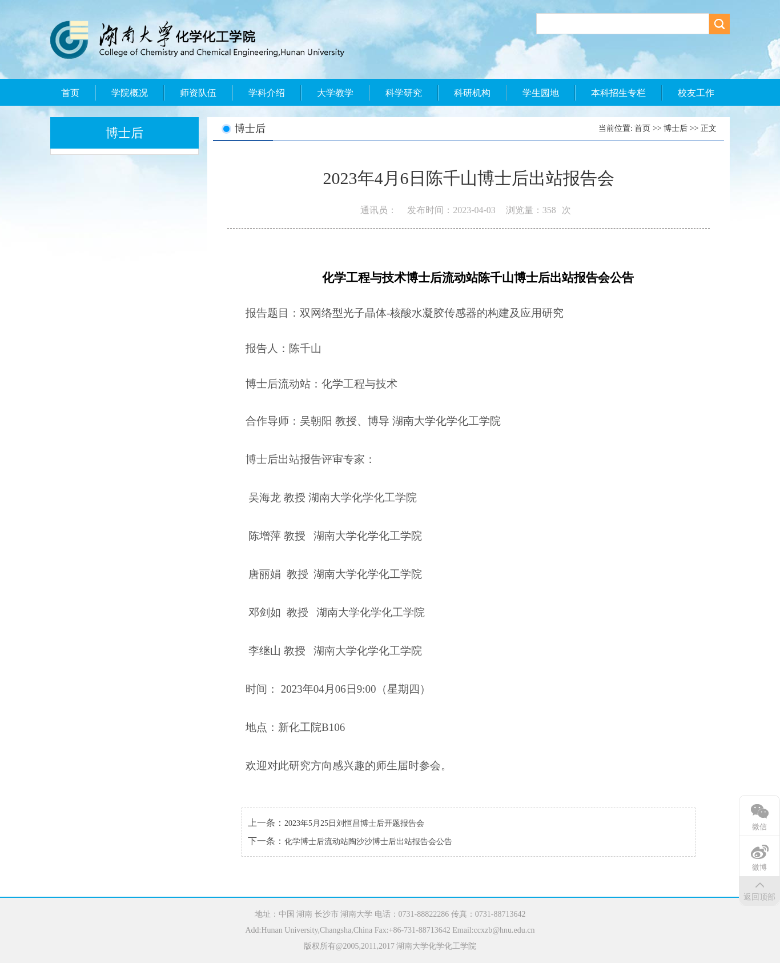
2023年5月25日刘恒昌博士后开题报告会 (354, 823)
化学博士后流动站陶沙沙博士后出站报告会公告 (368, 841)
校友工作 (696, 93)
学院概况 (129, 93)
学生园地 (540, 93)
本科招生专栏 (618, 93)
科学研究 (403, 93)
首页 (70, 93)
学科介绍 (266, 93)
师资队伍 (198, 93)
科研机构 (472, 93)
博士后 (675, 128)
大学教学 (335, 93)
